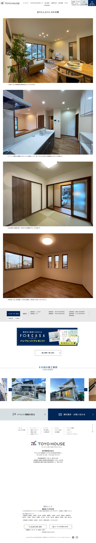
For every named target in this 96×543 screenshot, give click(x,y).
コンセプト (26, 3)
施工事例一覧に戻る (48, 353)
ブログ (66, 3)
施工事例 (47, 3)
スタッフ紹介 (58, 430)
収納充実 (11, 318)
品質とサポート (34, 434)
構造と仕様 (33, 432)
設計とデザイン (34, 430)
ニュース (69, 432)
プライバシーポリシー (72, 434)
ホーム (20, 428)
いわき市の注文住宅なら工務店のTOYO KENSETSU (44, 537)
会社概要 (57, 432)
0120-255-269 (76, 1)
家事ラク (18, 318)
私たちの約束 (22, 430)
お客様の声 (54, 3)
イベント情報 (70, 428)
